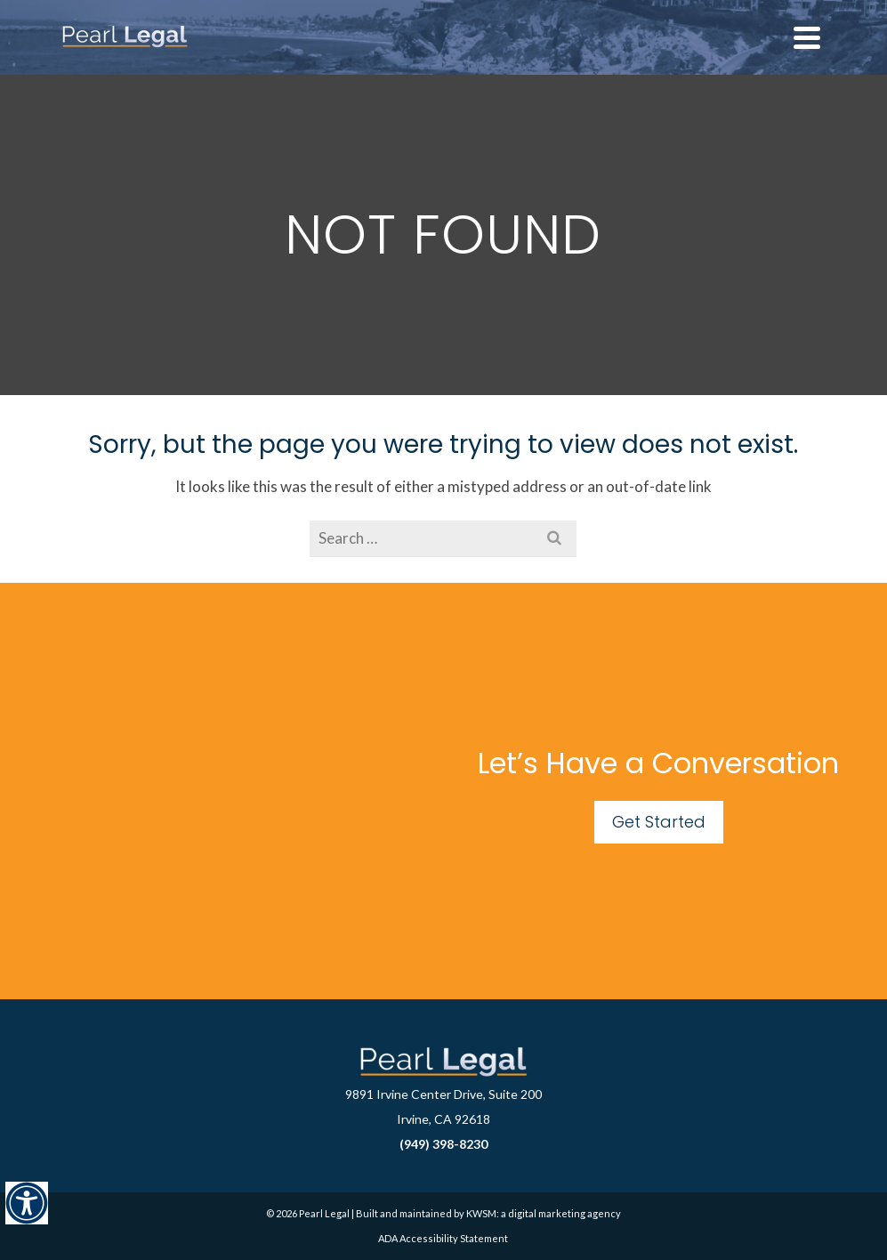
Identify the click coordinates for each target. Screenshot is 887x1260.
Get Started (659, 822)
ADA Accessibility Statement (443, 1238)
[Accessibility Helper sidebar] (26, 1203)
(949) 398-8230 (443, 1143)
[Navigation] (807, 37)
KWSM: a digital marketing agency (543, 1213)
